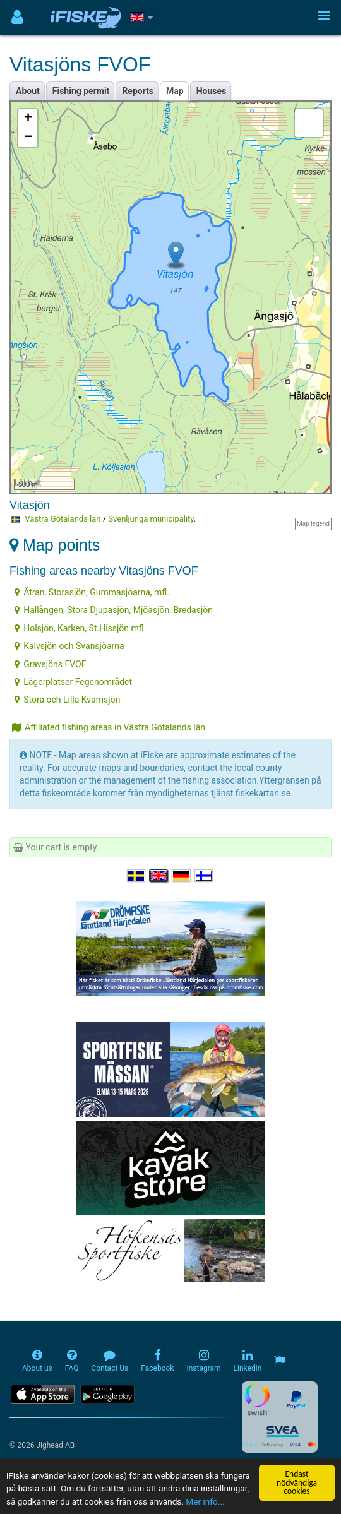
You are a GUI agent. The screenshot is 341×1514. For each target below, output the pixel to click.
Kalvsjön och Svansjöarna (69, 646)
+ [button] (28, 118)
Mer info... (205, 1501)
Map (175, 91)
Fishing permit (81, 91)
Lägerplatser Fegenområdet (73, 682)
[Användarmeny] (17, 17)
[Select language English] (159, 876)
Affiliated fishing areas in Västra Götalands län (108, 727)
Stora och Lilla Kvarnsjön (67, 699)
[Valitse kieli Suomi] (204, 876)
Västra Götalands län (62, 518)
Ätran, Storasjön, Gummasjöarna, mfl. (92, 592)
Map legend (313, 523)
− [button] (28, 137)
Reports (137, 91)
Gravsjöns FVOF (50, 664)
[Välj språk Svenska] (137, 876)
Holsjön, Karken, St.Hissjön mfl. (80, 628)
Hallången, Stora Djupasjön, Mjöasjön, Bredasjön (114, 610)
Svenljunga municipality (151, 518)
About (28, 91)
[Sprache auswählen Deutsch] (181, 876)
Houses (211, 91)
